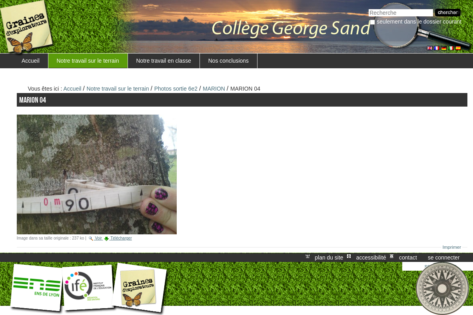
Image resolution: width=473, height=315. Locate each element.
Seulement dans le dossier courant (419, 21)
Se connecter (444, 257)
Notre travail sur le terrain (88, 60)
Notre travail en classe (163, 60)
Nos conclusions (228, 60)
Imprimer (452, 247)
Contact (408, 257)
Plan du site (329, 257)
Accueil (31, 60)
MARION (214, 88)
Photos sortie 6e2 (176, 88)
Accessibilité (371, 257)
